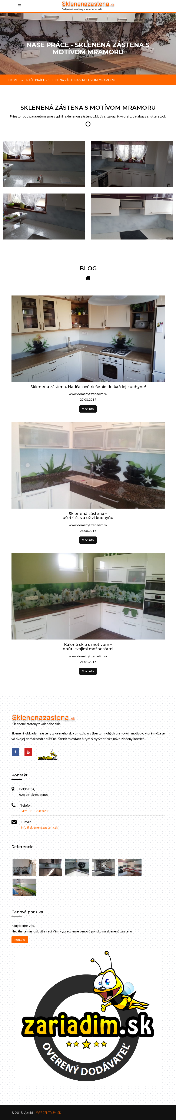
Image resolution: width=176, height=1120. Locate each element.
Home (13, 80)
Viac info (88, 409)
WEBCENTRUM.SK (48, 1112)
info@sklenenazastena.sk (39, 827)
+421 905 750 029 (34, 811)
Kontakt (19, 940)
